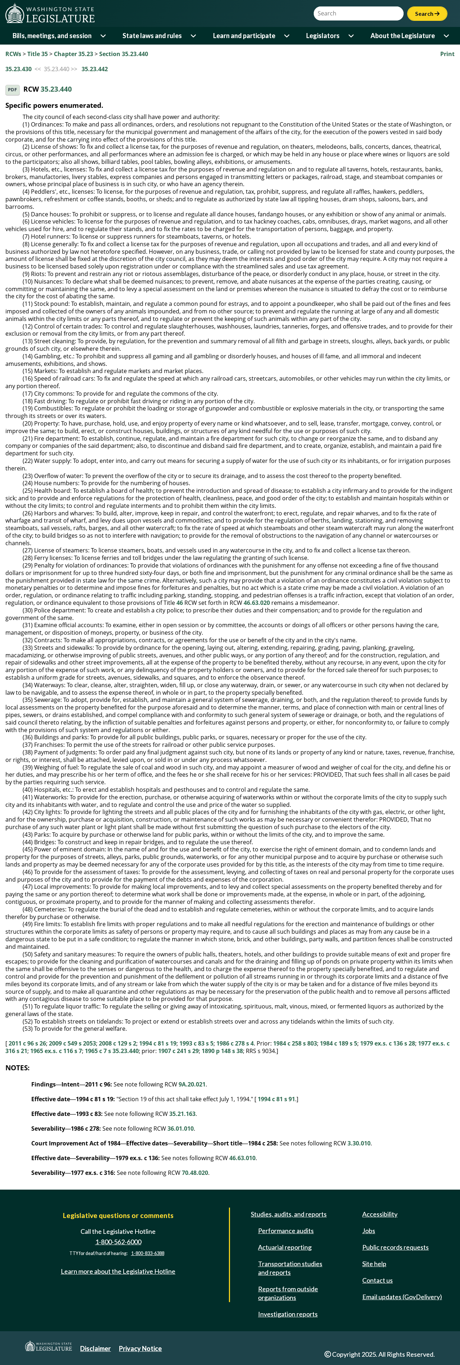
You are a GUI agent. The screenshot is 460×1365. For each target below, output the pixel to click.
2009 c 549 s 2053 (72, 1043)
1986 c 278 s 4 (235, 1043)
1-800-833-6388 (147, 1253)
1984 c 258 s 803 (295, 1043)
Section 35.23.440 (123, 54)
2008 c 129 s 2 (117, 1043)
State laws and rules (152, 36)
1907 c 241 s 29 (178, 1051)
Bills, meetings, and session (52, 36)
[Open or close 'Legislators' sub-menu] (352, 36)
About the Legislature (403, 36)
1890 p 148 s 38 (222, 1051)
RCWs (13, 54)
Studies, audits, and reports (289, 1214)
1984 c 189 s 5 (338, 1043)
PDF (12, 90)
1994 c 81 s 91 (276, 1099)
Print (447, 54)
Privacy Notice (140, 1348)
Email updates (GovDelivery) (402, 1297)
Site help (374, 1264)
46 (179, 603)
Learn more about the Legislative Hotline (118, 1271)
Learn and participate (244, 36)
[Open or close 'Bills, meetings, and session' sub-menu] (104, 36)
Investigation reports (288, 1314)
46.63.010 (242, 1158)
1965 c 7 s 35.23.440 (112, 1051)
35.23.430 (18, 69)
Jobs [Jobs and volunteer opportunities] (368, 1231)
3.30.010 (359, 1143)
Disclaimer (95, 1348)
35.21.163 (182, 1114)
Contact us (377, 1280)
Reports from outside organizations (288, 1293)
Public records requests (395, 1247)
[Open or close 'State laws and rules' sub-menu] (194, 36)
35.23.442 (95, 69)
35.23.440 (56, 89)
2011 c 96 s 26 (27, 1043)
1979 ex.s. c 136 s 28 (387, 1043)
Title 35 (37, 54)
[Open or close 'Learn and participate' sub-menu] (287, 36)
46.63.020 (257, 603)
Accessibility (379, 1214)
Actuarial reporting (285, 1247)
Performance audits (286, 1231)
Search (427, 13)
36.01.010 (180, 1128)
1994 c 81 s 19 (157, 1043)
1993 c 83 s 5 (196, 1043)
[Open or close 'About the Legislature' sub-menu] (447, 36)
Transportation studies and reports (290, 1268)
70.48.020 (195, 1173)
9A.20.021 (192, 1084)
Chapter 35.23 (73, 54)
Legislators (323, 36)
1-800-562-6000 (118, 1242)
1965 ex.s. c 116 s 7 (56, 1051)
